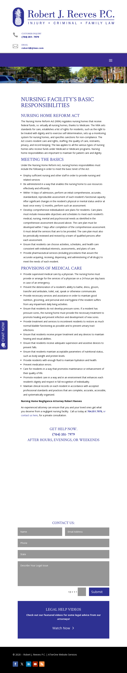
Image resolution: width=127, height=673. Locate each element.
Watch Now (61, 628)
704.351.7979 (94, 411)
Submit (97, 592)
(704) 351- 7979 (30, 36)
